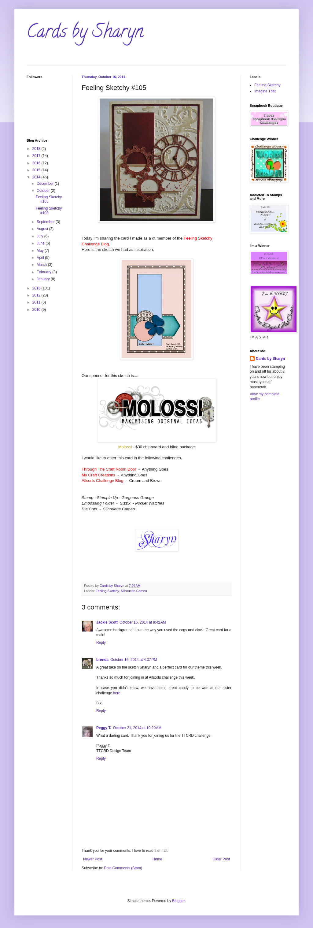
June (41, 243)
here (116, 693)
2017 (37, 156)
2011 (37, 302)
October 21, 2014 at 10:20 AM (137, 728)
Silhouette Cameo (134, 591)
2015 (37, 170)
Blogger (178, 901)
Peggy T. (103, 728)
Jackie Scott (107, 622)
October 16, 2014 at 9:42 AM (143, 622)
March (42, 265)
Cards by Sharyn (85, 33)
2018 (37, 149)
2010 (37, 309)
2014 (37, 177)
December (46, 183)
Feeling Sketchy (107, 591)
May (41, 250)
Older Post (221, 859)
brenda (102, 660)
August (43, 229)
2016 (37, 163)
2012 (37, 295)
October (44, 190)
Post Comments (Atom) (123, 868)
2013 (37, 288)
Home (157, 859)
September (46, 222)
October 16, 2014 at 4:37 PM (133, 660)
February (44, 272)
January (44, 279)
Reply (101, 642)
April (41, 257)
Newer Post (92, 859)
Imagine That (265, 91)
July (40, 236)
